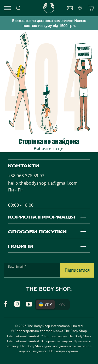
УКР (45, 304)
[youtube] (29, 304)
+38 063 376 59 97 (26, 176)
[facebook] (5, 304)
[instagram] (17, 304)
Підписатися (77, 270)
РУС (62, 304)
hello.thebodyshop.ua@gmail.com (43, 183)
